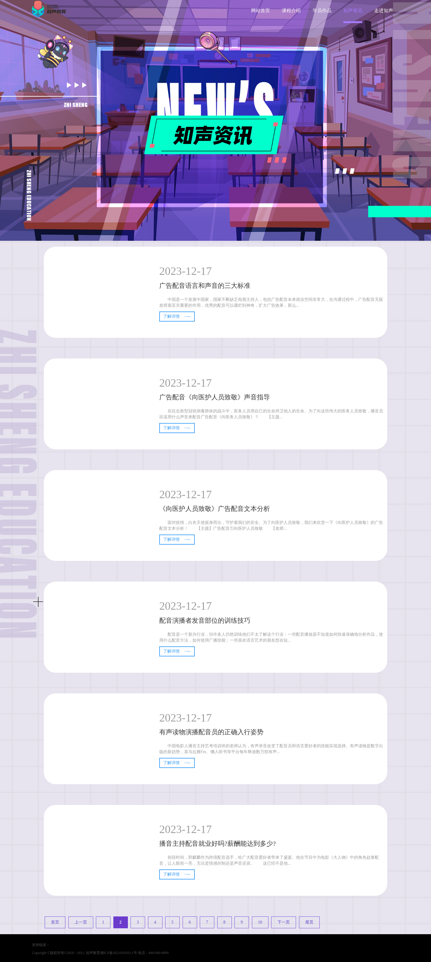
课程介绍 (291, 10)
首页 (55, 922)
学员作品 (322, 10)
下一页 (283, 922)
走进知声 (383, 10)
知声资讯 (352, 10)
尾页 (309, 922)
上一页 (81, 922)
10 (260, 922)
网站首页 (260, 10)
